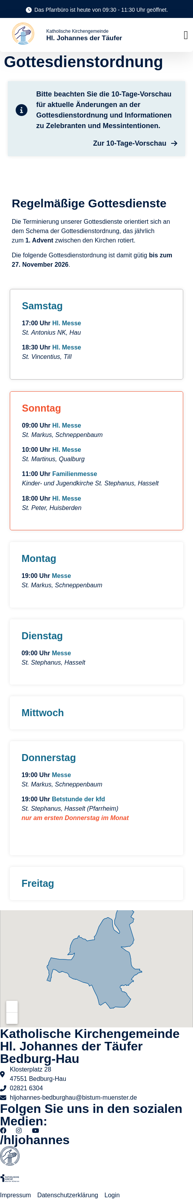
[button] (186, 35)
